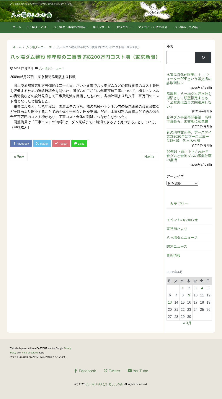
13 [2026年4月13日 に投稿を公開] (170, 302)
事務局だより (176, 229)
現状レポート (101, 27)
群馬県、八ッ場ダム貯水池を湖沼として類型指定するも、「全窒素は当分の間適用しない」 (189, 100)
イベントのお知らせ (182, 220)
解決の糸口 (124, 27)
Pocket (61, 143)
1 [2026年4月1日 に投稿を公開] (183, 288)
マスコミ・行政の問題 (153, 27)
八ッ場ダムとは (36, 27)
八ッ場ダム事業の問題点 (69, 27)
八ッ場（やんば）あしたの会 (104, 384)
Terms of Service (29, 353)
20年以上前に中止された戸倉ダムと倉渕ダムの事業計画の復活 (189, 156)
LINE (79, 143)
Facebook (21, 143)
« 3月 (187, 323)
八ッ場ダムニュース (51, 68)
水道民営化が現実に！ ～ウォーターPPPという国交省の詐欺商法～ (189, 79)
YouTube (138, 371)
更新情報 (173, 255)
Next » (149, 157)
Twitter (42, 143)
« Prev (19, 157)
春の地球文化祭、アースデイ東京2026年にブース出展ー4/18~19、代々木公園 (189, 136)
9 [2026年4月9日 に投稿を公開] (189, 295)
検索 (169, 46)
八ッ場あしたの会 (186, 27)
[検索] (203, 57)
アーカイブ (175, 176)
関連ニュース (176, 246)
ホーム (17, 27)
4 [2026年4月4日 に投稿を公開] (202, 288)
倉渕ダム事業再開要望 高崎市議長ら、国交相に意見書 (189, 119)
